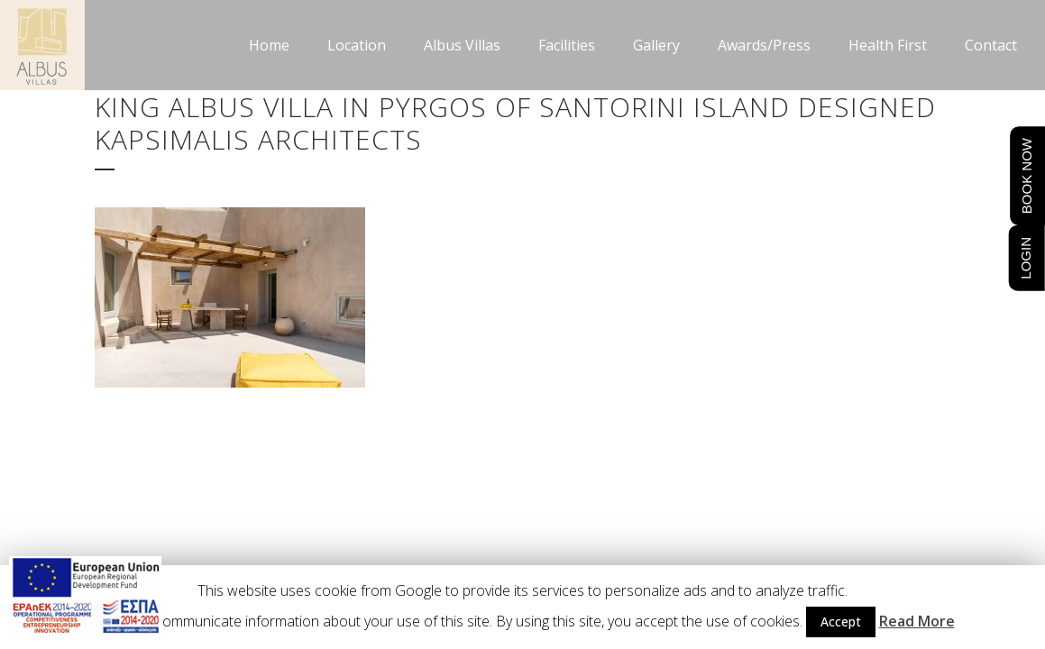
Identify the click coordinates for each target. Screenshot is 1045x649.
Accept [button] (840, 621)
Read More (917, 621)
